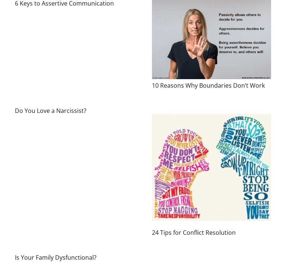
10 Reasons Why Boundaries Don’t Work (208, 85)
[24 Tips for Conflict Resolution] (211, 166)
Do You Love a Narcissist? (50, 111)
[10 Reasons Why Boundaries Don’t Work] (211, 39)
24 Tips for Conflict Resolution (194, 232)
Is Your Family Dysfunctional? (55, 257)
